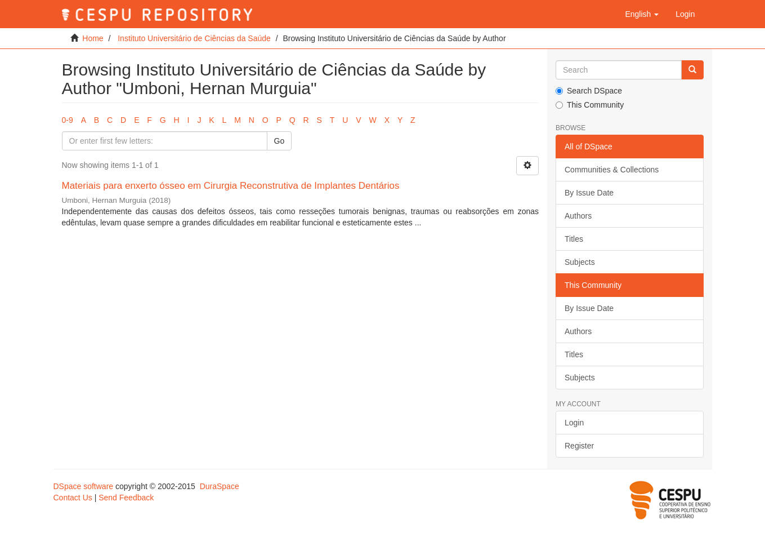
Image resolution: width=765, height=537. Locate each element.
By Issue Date (589, 192)
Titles (574, 238)
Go (279, 140)
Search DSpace (589, 90)
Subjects (580, 262)
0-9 (67, 120)
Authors (578, 215)
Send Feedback (126, 497)
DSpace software (83, 486)
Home (92, 38)
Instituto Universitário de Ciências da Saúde (194, 38)
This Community (590, 104)
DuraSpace (219, 486)
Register (579, 445)
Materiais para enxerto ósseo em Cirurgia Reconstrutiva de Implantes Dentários (231, 185)
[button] (641, 14)
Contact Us (72, 497)
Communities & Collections (612, 169)
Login (574, 422)
